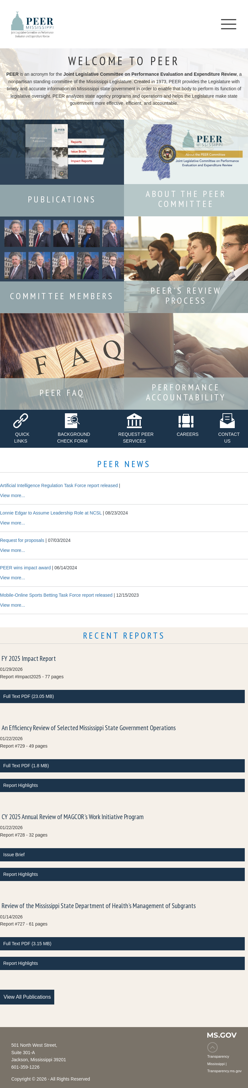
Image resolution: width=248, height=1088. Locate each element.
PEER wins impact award (25, 567)
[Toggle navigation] (229, 24)
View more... (12, 495)
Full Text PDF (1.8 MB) (26, 765)
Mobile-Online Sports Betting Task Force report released (56, 595)
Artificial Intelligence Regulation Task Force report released (59, 485)
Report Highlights (20, 785)
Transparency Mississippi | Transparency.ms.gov (224, 1063)
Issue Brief (14, 854)
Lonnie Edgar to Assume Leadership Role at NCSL (51, 512)
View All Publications (27, 997)
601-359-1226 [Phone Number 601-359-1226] (25, 1067)
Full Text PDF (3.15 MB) (27, 943)
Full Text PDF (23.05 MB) (28, 696)
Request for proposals (22, 540)
